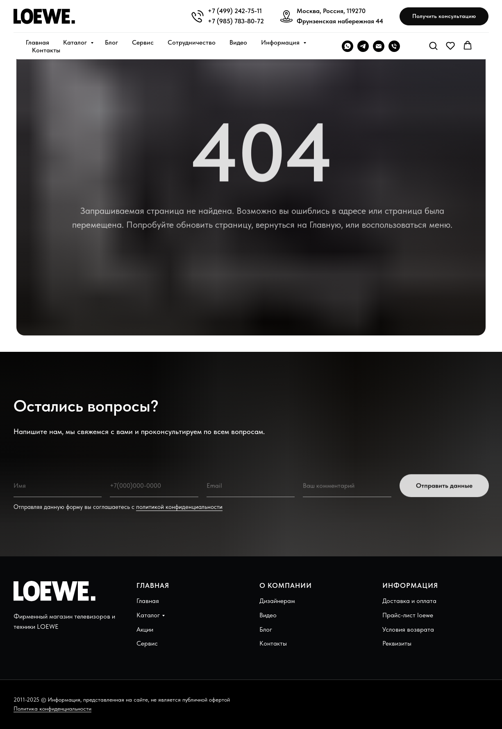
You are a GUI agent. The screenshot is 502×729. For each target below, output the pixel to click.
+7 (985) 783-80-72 (236, 21)
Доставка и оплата (409, 601)
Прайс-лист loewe (407, 615)
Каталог (76, 42)
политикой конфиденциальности (179, 507)
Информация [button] (281, 42)
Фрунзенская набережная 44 (340, 21)
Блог (111, 42)
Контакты (46, 50)
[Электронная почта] (378, 46)
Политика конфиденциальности (52, 708)
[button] (444, 16)
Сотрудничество (192, 42)
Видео (238, 42)
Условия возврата (408, 629)
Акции (144, 629)
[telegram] (363, 46)
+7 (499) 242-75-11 (235, 11)
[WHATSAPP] (347, 46)
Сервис (143, 42)
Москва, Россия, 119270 (331, 11)
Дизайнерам (277, 601)
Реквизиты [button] (396, 643)
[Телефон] (394, 46)
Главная (37, 42)
